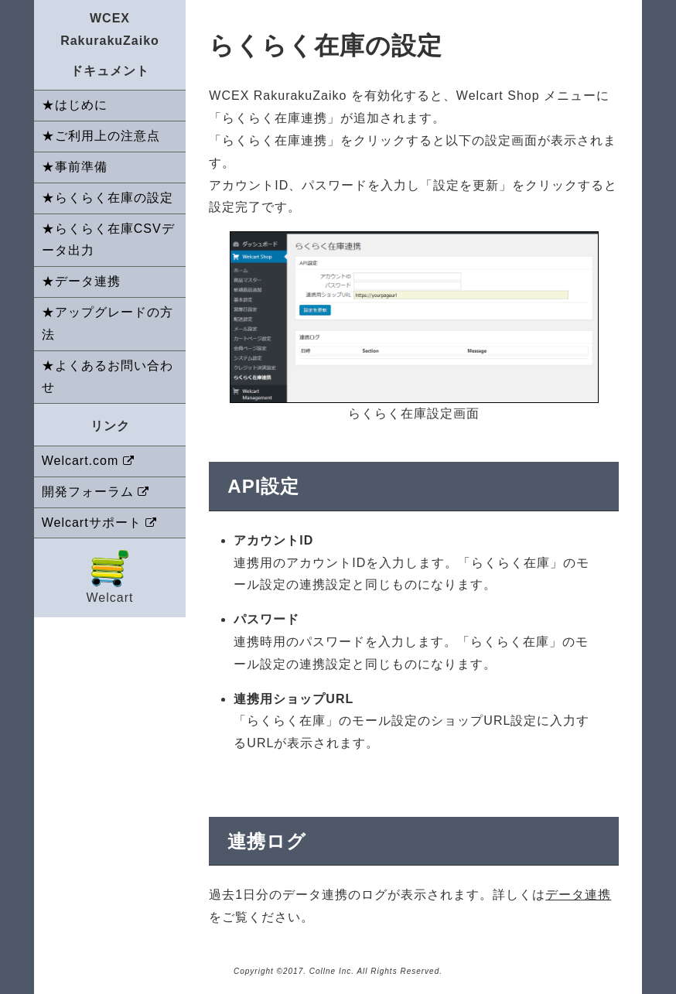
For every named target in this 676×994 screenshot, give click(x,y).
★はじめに (75, 104)
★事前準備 (75, 166)
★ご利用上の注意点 (101, 135)
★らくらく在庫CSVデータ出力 (108, 240)
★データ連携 (81, 281)
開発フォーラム (88, 491)
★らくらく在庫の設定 (107, 197)
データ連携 (578, 894)
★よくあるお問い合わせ (107, 377)
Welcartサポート (92, 522)
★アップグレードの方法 (107, 323)
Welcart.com (80, 460)
